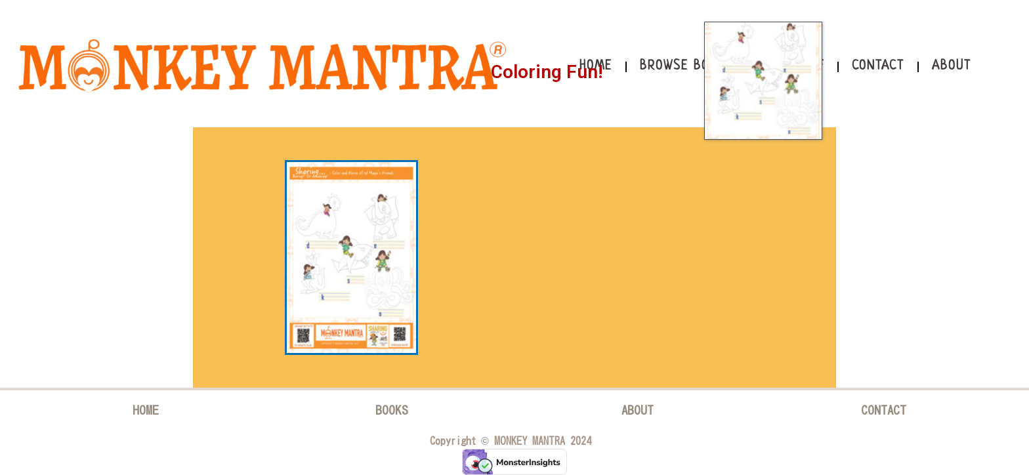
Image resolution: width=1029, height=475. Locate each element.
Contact (878, 66)
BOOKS (391, 409)
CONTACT (884, 409)
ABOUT (638, 409)
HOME (145, 409)
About (951, 66)
